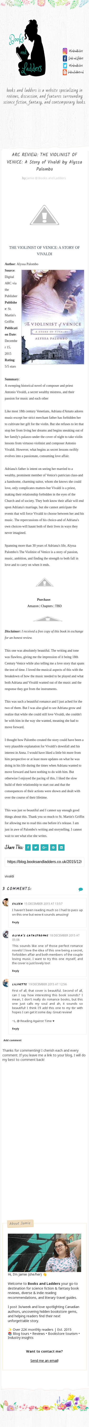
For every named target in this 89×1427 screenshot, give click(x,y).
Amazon (32, 609)
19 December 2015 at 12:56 (56, 996)
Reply (24, 930)
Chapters (47, 609)
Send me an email (44, 1376)
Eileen (25, 907)
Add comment (13, 1056)
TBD (58, 609)
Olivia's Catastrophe (38, 943)
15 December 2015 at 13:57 (52, 907)
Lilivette (27, 996)
